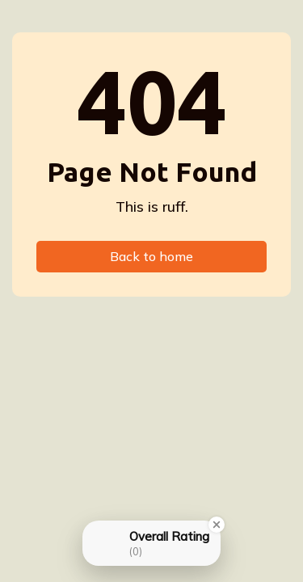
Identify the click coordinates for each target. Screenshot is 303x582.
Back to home (151, 256)
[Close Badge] (216, 525)
